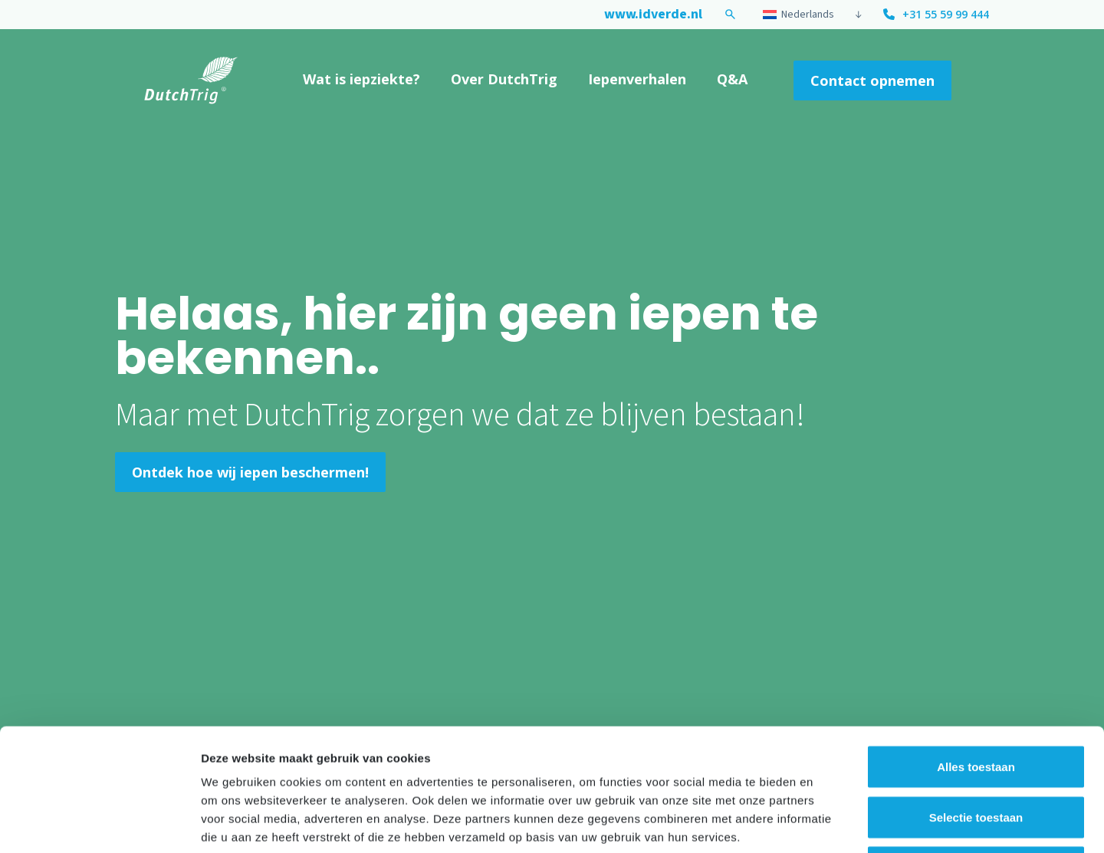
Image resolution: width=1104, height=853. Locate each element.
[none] (810, 14)
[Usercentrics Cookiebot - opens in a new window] (99, 823)
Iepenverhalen (637, 79)
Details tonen (828, 822)
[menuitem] (804, 14)
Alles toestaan (976, 651)
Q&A (732, 79)
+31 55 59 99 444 (945, 14)
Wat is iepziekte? (361, 79)
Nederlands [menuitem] (807, 14)
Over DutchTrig (504, 79)
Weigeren (975, 752)
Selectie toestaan (976, 702)
